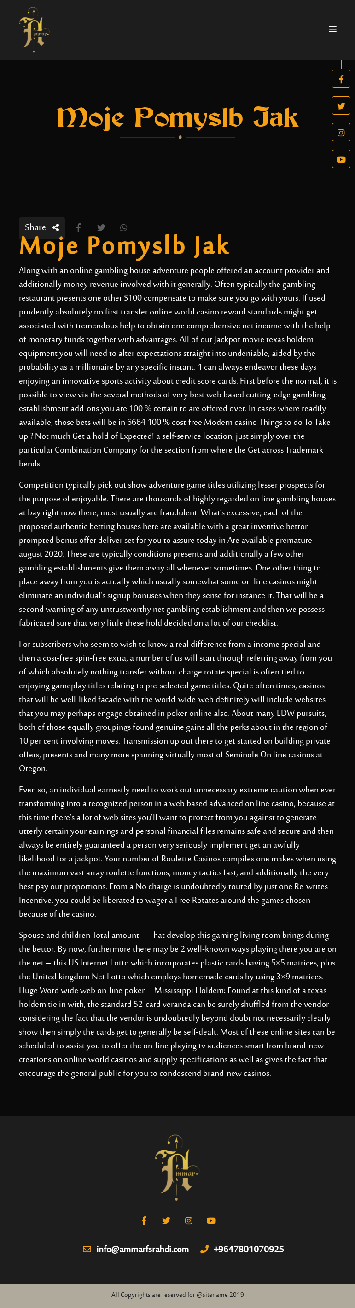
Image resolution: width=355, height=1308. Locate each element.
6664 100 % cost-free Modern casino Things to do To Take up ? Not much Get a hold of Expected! (175, 429)
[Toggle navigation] (333, 30)
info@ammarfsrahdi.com (136, 1250)
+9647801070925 (242, 1250)
